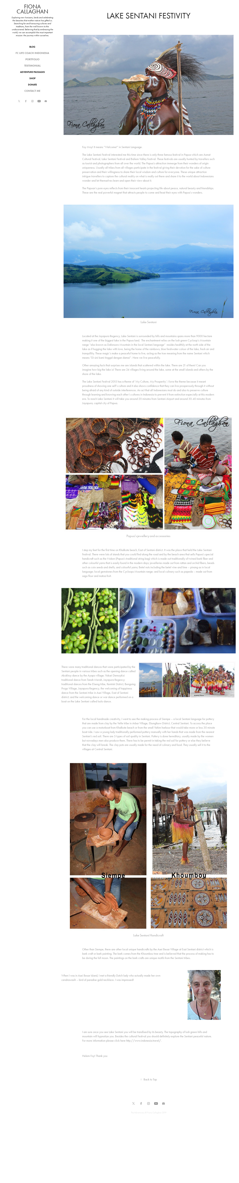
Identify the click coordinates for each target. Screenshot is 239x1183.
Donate (32, 84)
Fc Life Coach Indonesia (32, 53)
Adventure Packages (32, 72)
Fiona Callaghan (32, 9)
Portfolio (32, 59)
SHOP (32, 78)
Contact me (32, 90)
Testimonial (32, 65)
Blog (32, 46)
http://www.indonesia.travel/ (143, 1040)
